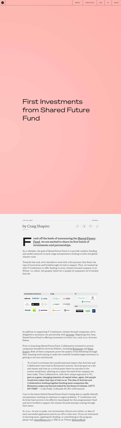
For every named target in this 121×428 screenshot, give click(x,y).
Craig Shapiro (38, 226)
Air (100, 2)
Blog (116, 2)
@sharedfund (78, 419)
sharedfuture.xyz (42, 419)
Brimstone (78, 348)
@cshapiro (26, 229)
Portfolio (89, 2)
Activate (70, 334)
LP (108, 2)
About (77, 2)
